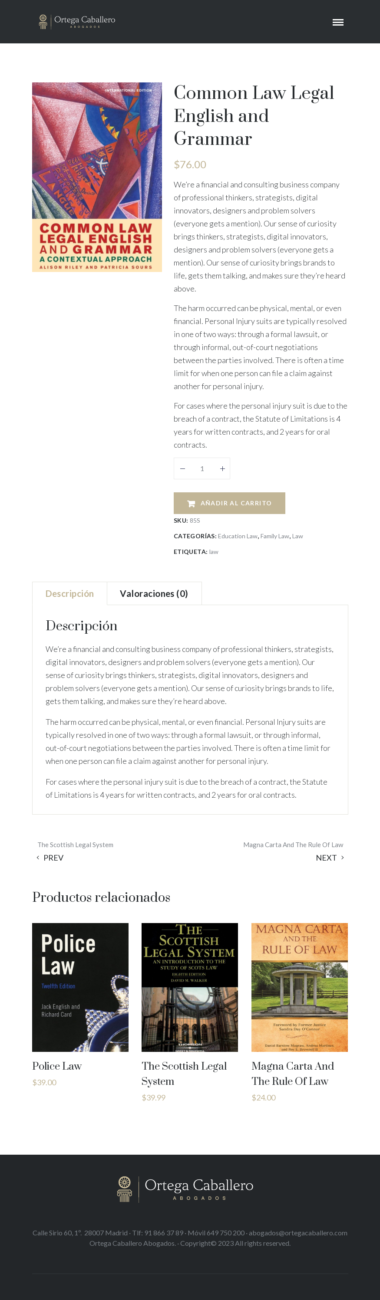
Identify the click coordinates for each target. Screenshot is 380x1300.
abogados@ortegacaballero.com (298, 1232)
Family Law (275, 536)
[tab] (70, 593)
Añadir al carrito (236, 503)
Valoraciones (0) (154, 593)
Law (297, 536)
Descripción (70, 593)
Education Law (238, 536)
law (213, 551)
